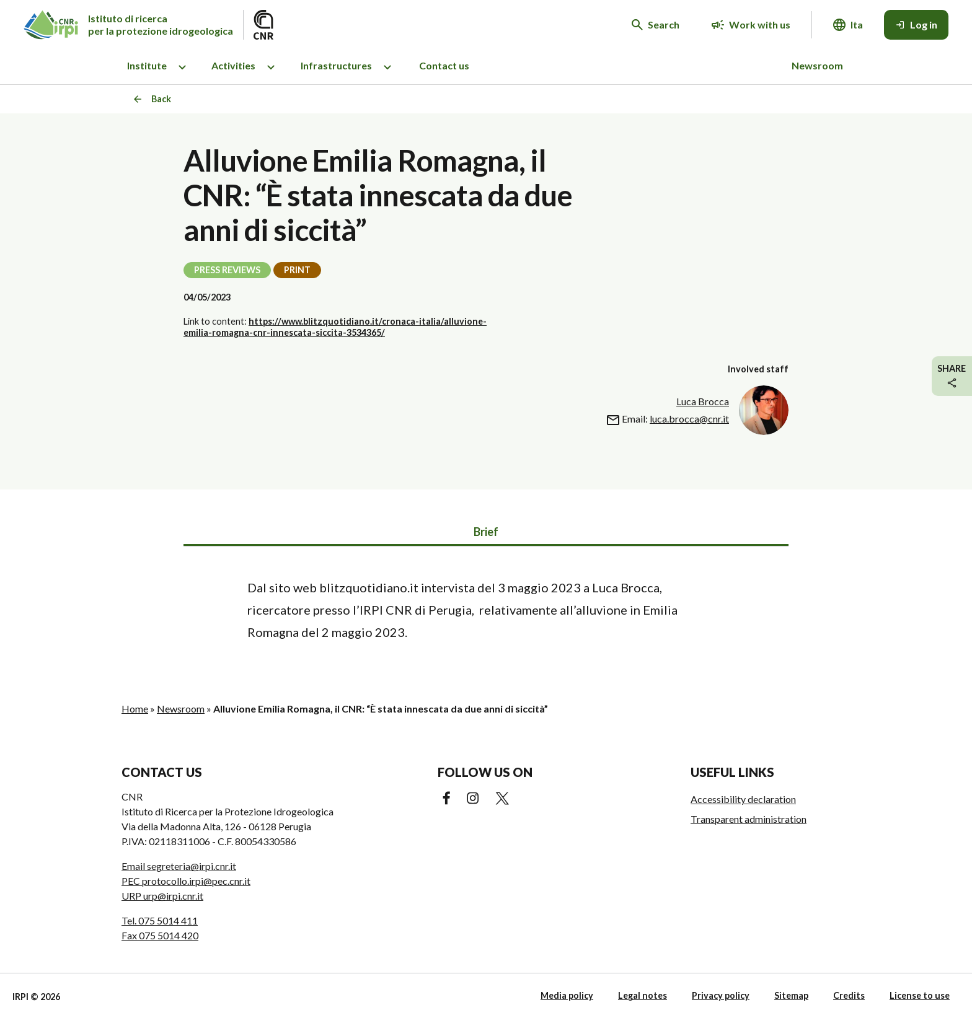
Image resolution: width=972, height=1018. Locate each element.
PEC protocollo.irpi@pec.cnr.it (186, 881)
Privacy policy (720, 995)
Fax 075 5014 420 (160, 935)
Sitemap (791, 995)
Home (135, 708)
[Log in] (916, 25)
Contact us (444, 65)
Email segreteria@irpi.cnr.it (179, 866)
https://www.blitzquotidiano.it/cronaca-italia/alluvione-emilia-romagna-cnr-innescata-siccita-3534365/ (335, 327)
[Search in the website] (656, 25)
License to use (920, 995)
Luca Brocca (702, 401)
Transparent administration (748, 819)
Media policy (567, 995)
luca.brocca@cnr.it (689, 418)
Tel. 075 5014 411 (160, 920)
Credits (849, 995)
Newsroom (817, 65)
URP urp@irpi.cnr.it (162, 896)
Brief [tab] (486, 531)
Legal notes (642, 995)
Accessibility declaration (743, 799)
